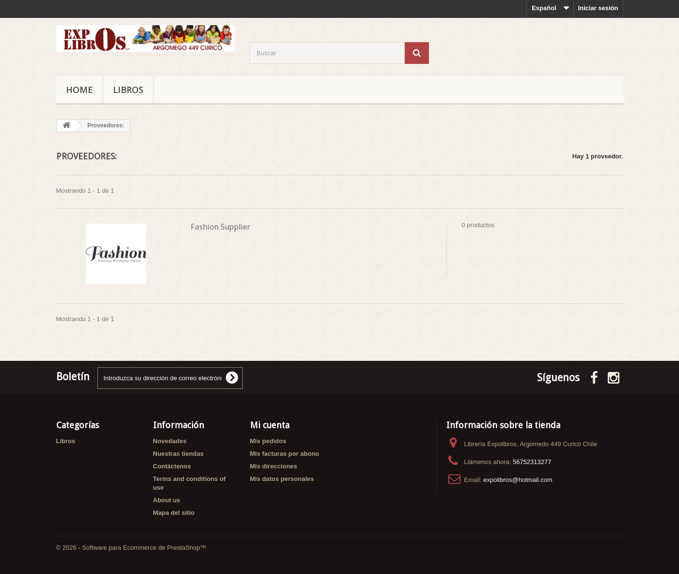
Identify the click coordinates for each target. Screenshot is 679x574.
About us (166, 500)
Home (79, 89)
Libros (128, 89)
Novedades (170, 441)
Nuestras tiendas (178, 453)
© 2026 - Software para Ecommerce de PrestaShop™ (131, 547)
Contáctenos (172, 466)
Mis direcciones (274, 466)
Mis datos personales (282, 478)
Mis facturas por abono (284, 453)
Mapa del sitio (174, 512)
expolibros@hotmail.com (518, 479)
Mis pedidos (268, 441)
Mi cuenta (269, 425)
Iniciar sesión (598, 8)
